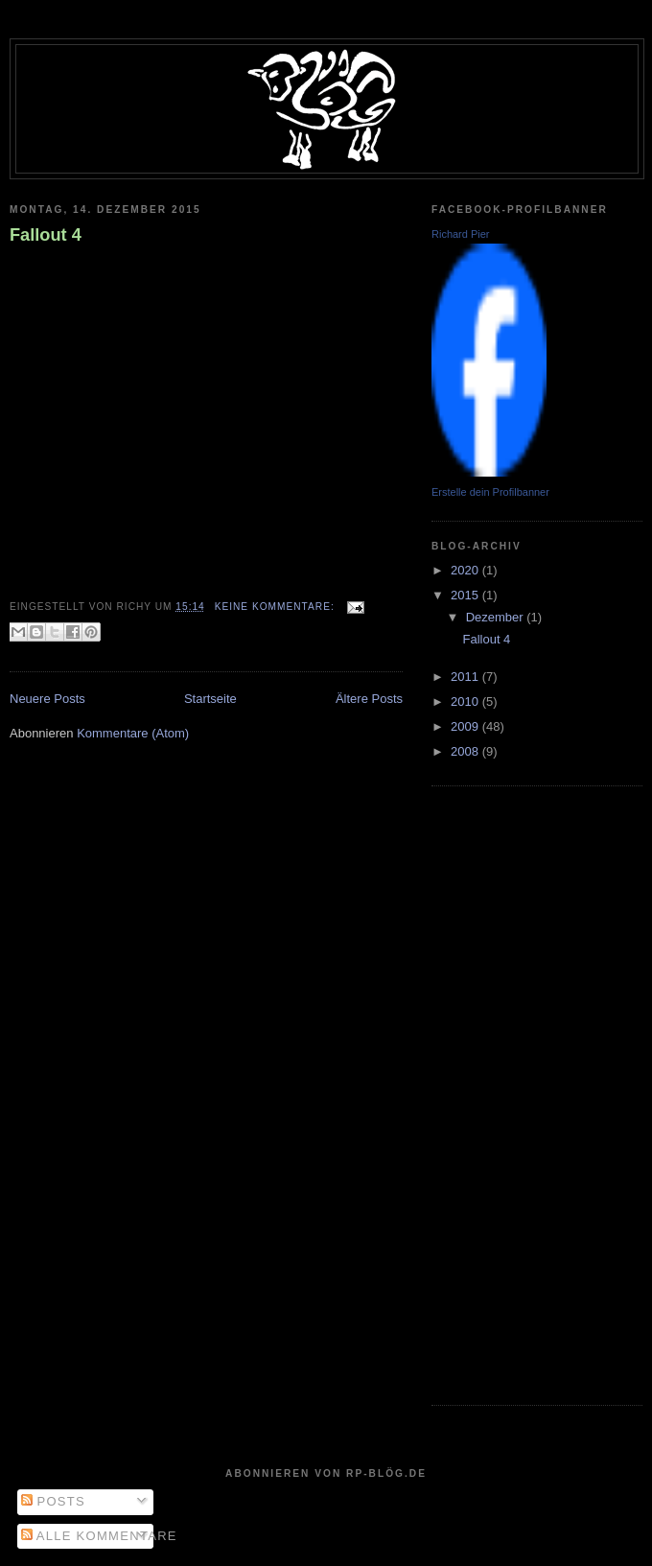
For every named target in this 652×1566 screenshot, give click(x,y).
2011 (466, 676)
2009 (466, 726)
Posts (53, 1501)
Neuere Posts (47, 698)
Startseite (210, 698)
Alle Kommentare (99, 1536)
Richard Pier (460, 234)
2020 (466, 570)
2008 (466, 751)
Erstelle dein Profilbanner (490, 492)
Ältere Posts (369, 698)
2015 (466, 595)
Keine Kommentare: (276, 606)
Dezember (496, 617)
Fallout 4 (46, 235)
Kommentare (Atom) (133, 733)
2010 (466, 701)
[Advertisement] (508, 1093)
